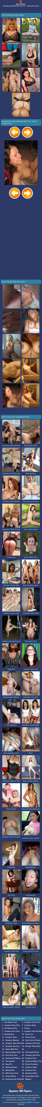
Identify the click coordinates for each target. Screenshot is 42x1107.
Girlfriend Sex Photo (13, 1079)
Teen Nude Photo (32, 1052)
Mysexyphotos (11, 1067)
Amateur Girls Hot (32, 1043)
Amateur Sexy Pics (12, 1025)
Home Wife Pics (11, 1049)
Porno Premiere (31, 1064)
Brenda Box (9, 1034)
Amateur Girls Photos (33, 1031)
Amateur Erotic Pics (32, 1022)
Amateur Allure (31, 1073)
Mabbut (28, 1079)
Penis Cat (29, 1034)
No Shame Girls (11, 1028)
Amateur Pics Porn (12, 1031)
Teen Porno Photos (33, 1040)
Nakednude (10, 1070)
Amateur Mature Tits (33, 1061)
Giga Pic (8, 1064)
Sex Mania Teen (11, 1022)
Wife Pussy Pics (11, 1073)
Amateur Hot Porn (32, 1055)
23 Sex (27, 1028)
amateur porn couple (30, 838)
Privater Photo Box (33, 1046)
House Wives (10, 1076)
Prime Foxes (30, 1037)
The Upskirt (10, 1061)
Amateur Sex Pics (12, 1046)
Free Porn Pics (11, 1055)
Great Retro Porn (32, 1076)
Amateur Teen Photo (13, 1043)
